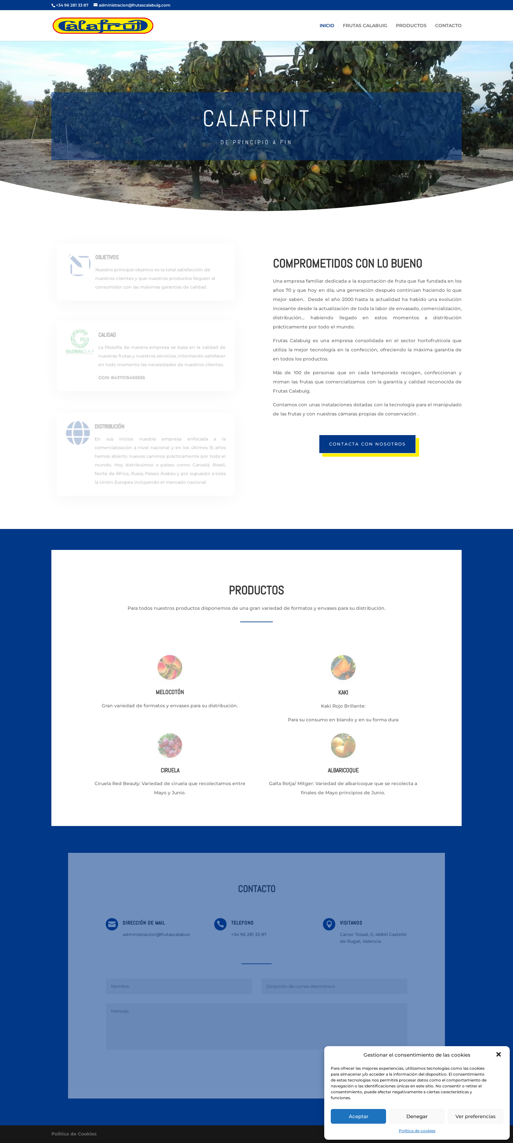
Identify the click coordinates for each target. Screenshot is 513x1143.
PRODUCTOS (411, 25)
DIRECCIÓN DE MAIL (148, 925)
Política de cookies (417, 1130)
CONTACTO (448, 25)
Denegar (417, 1116)
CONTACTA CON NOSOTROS (367, 444)
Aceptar (358, 1116)
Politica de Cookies (74, 1134)
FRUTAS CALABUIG (365, 25)
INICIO (327, 25)
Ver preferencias (475, 1116)
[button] (499, 1055)
